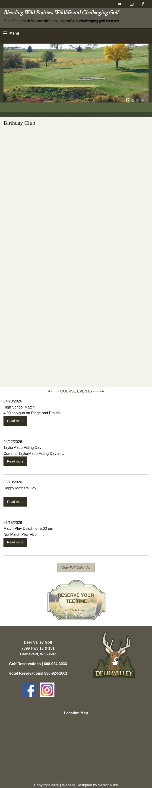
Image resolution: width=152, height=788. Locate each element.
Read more (15, 421)
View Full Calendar (76, 567)
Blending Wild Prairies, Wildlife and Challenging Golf (62, 12)
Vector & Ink (108, 785)
